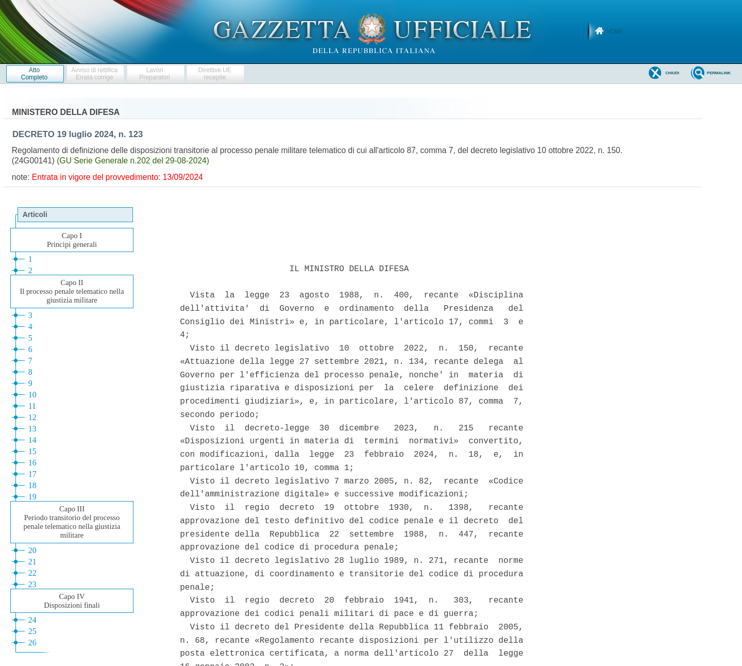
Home (614, 31)
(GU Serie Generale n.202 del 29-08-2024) (133, 160)
